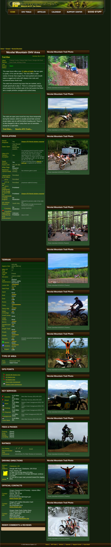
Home (2, 48)
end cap (23, 163)
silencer (39, 161)
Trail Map (6, 57)
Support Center (77, 544)
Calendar (68, 544)
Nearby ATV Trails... (23, 129)
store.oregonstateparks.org (19, 518)
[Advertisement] (55, 32)
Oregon (8, 48)
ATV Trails (54, 544)
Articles (61, 544)
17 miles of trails (27, 71)
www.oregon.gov (16, 498)
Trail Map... (7, 129)
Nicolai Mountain (17, 48)
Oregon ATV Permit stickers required (32, 141)
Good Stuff (86, 544)
